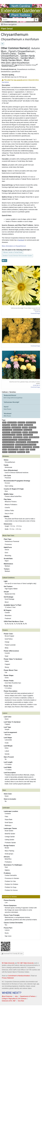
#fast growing (28, 430)
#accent (22, 449)
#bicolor (25, 432)
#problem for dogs (32, 442)
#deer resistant (33, 432)
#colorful (24, 427)
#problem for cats (21, 442)
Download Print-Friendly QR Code (12, 953)
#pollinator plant (17, 437)
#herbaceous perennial (9, 435)
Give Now (21, 1001)
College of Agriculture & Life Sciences (14, 998)
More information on (14, 246)
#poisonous (21, 422)
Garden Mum (27, 58)
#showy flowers (12, 422)
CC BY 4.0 (37, 311)
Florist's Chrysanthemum (22, 51)
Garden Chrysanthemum (13, 54)
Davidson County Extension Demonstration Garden (17, 255)
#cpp (27, 449)
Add (4, 260)
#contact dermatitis (8, 447)
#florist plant (21, 452)
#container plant (27, 447)
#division (19, 435)
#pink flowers (6, 427)
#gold (4, 422)
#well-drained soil (16, 432)
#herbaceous (6, 432)
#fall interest (32, 427)
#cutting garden (7, 437)
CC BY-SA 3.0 (36, 385)
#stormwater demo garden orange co (26, 444)
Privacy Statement (8, 978)
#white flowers (28, 425)
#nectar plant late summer (10, 439)
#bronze (20, 425)
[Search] (18, 19)
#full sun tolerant (30, 422)
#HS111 (32, 449)
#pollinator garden (13, 449)
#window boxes (18, 430)
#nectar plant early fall (25, 439)
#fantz (25, 437)
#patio (4, 449)
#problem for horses (8, 444)
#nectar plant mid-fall (8, 442)
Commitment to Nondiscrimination (19, 976)
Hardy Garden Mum (11, 60)
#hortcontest (12, 452)
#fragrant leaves (16, 427)
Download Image (35, 313)
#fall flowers (6, 425)
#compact (18, 447)
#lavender (13, 425)
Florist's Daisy (8, 53)
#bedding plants (27, 435)
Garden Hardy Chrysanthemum (18, 56)
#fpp (27, 452)
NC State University (8, 963)
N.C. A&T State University (25, 963)
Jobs (16, 996)
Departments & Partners (28, 996)
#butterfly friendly (34, 437)
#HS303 (5, 452)
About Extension (7, 996)
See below (5, 82)
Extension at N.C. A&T (9, 1001)
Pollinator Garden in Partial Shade (12, 252)
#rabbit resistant (7, 430)
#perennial (36, 447)
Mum (26, 60)
